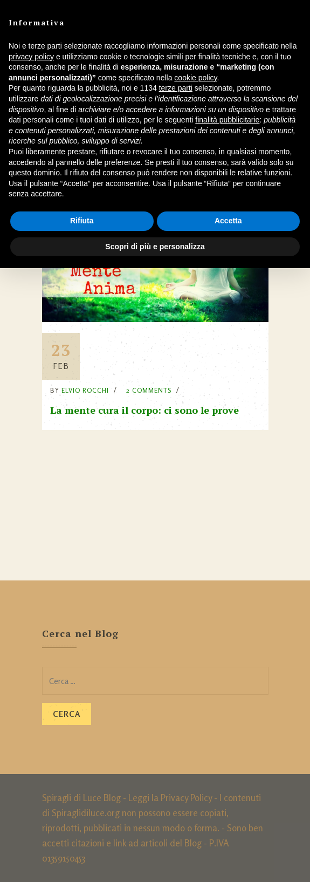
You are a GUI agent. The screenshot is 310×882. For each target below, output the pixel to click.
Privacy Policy (186, 797)
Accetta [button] (228, 220)
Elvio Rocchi (85, 390)
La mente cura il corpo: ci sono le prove (144, 410)
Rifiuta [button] (82, 220)
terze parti (175, 88)
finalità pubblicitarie (227, 119)
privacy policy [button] (31, 56)
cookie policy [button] (195, 77)
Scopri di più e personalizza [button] (154, 246)
